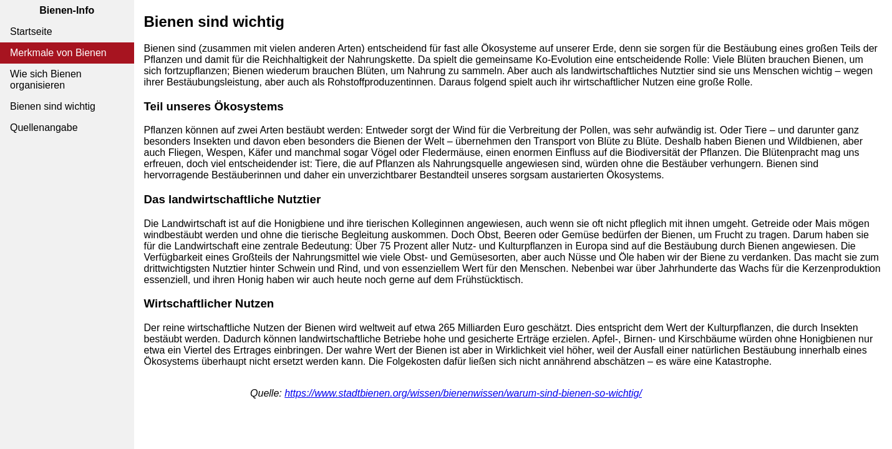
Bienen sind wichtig (52, 106)
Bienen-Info (66, 10)
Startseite (31, 31)
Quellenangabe (44, 127)
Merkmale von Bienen (58, 52)
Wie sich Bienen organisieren (46, 79)
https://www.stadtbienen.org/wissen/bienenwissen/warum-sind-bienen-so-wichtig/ (463, 393)
